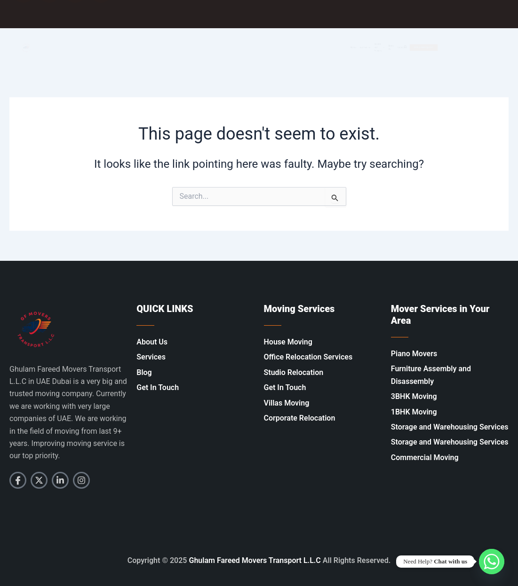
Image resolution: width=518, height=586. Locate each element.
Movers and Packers (360, 47)
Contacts (427, 47)
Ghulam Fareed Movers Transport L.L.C (255, 560)
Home (281, 47)
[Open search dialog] (438, 47)
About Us (395, 47)
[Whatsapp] (491, 561)
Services (318, 48)
